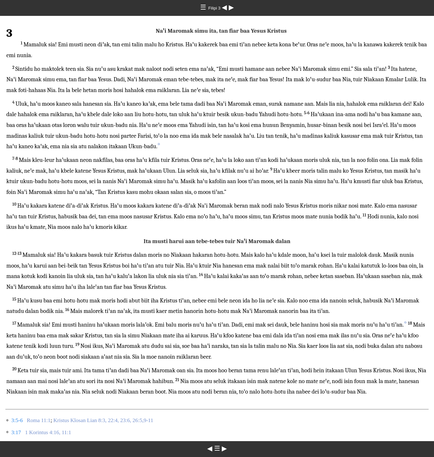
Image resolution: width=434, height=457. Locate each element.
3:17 (16, 432)
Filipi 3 (214, 8)
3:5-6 (17, 420)
